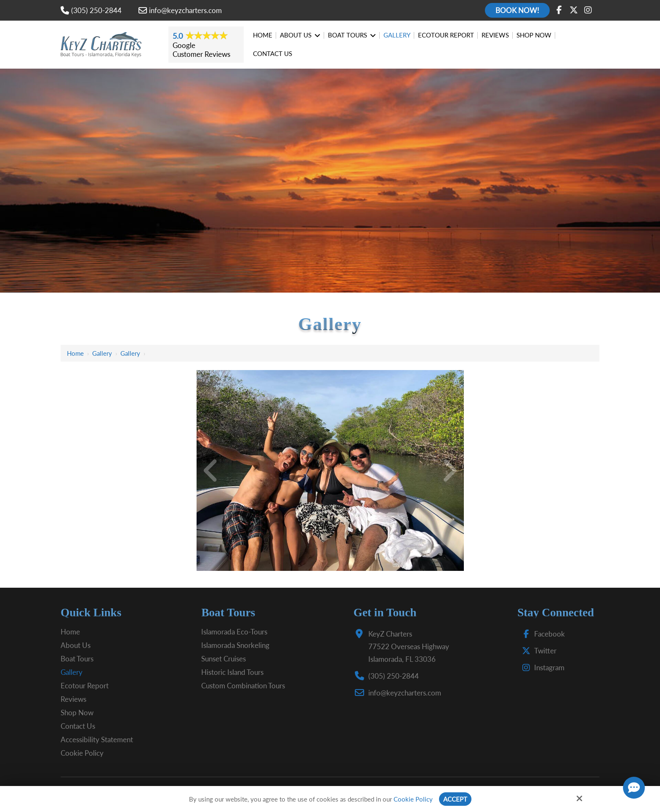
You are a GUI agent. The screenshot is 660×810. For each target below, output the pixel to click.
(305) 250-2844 (91, 10)
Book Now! (517, 10)
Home (75, 353)
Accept (455, 799)
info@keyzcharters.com (180, 10)
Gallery (102, 353)
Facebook (541, 633)
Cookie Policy (413, 799)
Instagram (541, 667)
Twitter (537, 650)
